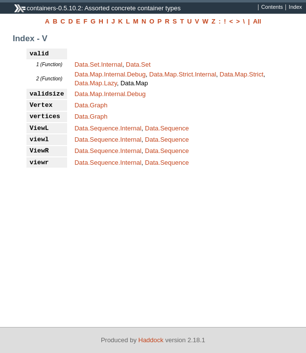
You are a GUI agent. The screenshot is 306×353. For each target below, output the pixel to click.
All (257, 21)
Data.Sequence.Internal (107, 128)
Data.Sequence (167, 128)
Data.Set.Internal (98, 64)
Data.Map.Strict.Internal (182, 74)
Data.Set (138, 64)
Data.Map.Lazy (95, 83)
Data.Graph (90, 105)
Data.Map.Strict (242, 74)
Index (295, 7)
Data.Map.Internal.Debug (109, 74)
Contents (272, 7)
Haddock (151, 340)
